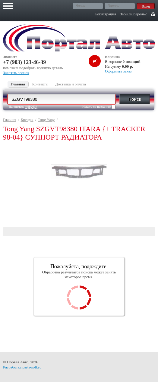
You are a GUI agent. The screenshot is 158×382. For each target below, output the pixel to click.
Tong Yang (46, 119)
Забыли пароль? (133, 14)
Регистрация (105, 14)
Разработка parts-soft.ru (22, 367)
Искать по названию (98, 107)
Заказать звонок (16, 72)
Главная (9, 119)
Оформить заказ (118, 71)
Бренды (27, 119)
